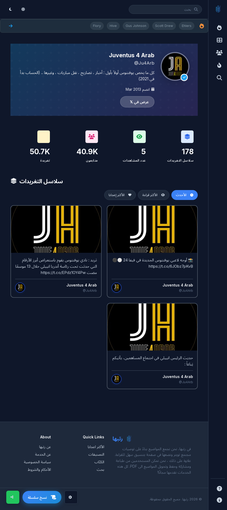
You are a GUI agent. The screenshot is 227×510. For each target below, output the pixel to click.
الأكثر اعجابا (96, 446)
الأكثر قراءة (153, 195)
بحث (100, 469)
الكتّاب (99, 462)
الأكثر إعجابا (120, 195)
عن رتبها (45, 446)
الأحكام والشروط (39, 469)
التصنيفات (96, 454)
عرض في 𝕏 (139, 102)
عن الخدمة (43, 454)
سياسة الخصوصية (37, 462)
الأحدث (184, 195)
